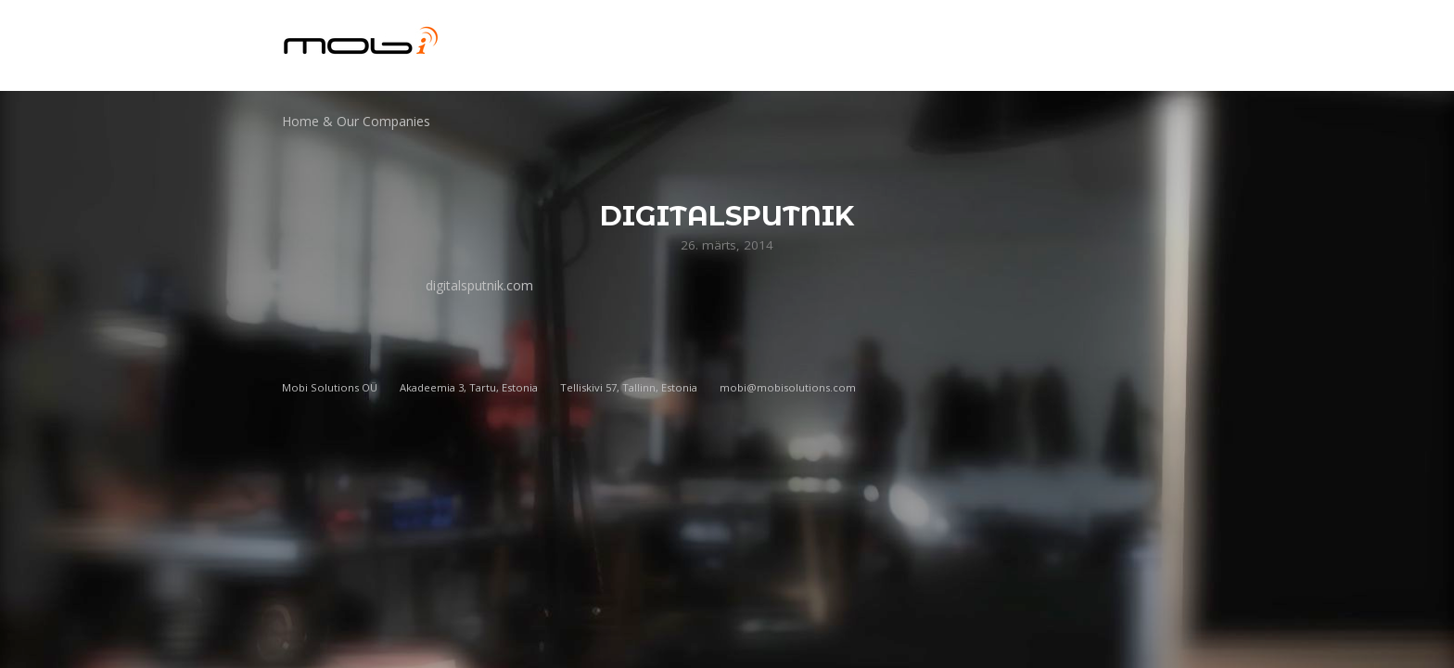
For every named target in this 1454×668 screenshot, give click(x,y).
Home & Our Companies (356, 121)
